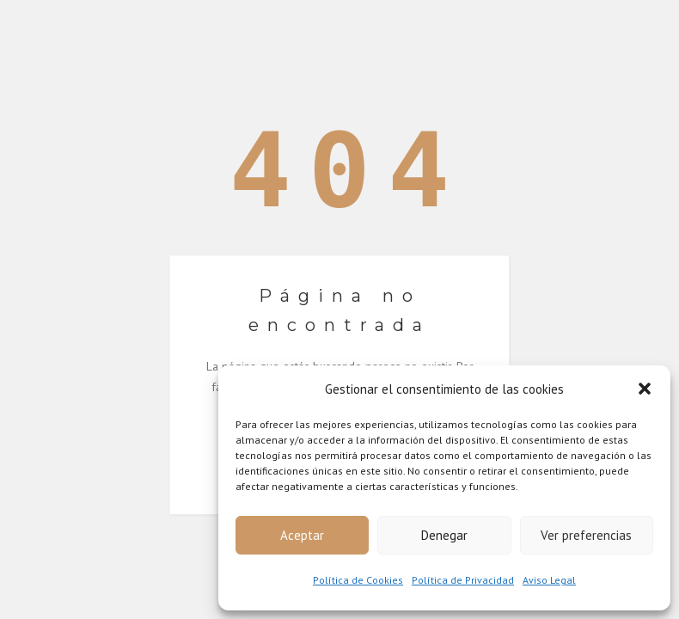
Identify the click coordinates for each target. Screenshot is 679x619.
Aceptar (302, 535)
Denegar (444, 535)
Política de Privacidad (463, 579)
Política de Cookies (358, 579)
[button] (644, 388)
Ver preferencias (586, 535)
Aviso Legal (549, 579)
